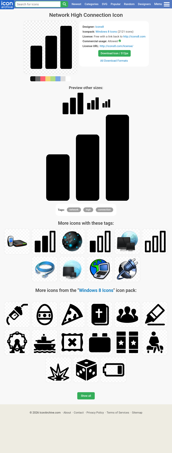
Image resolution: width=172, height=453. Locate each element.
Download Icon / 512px (114, 53)
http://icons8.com (134, 36)
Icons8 (99, 26)
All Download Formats (114, 60)
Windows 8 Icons (106, 31)
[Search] (64, 4)
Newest (76, 4)
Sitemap (137, 412)
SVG (104, 4)
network (73, 209)
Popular (116, 4)
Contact (79, 412)
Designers (144, 4)
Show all (86, 395)
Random (129, 4)
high (88, 209)
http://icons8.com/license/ (116, 46)
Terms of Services (118, 412)
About (67, 412)
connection (104, 209)
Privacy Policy (95, 412)
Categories (92, 4)
